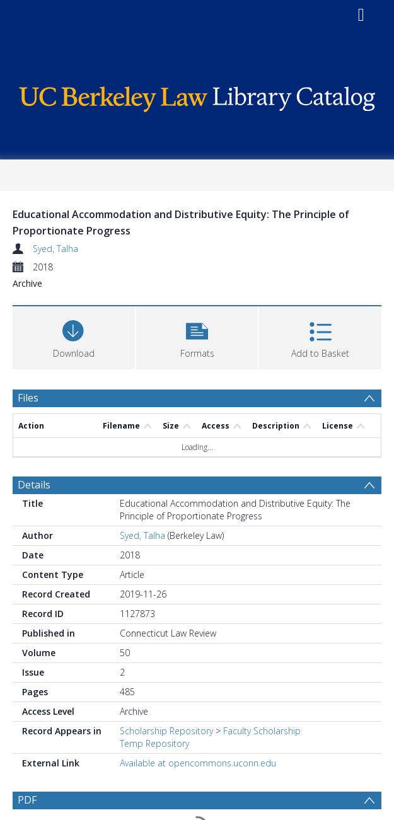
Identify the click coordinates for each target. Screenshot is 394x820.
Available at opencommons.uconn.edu (198, 763)
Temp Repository (154, 743)
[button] (197, 336)
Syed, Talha (55, 249)
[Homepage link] (197, 96)
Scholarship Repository (166, 731)
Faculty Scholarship (262, 731)
